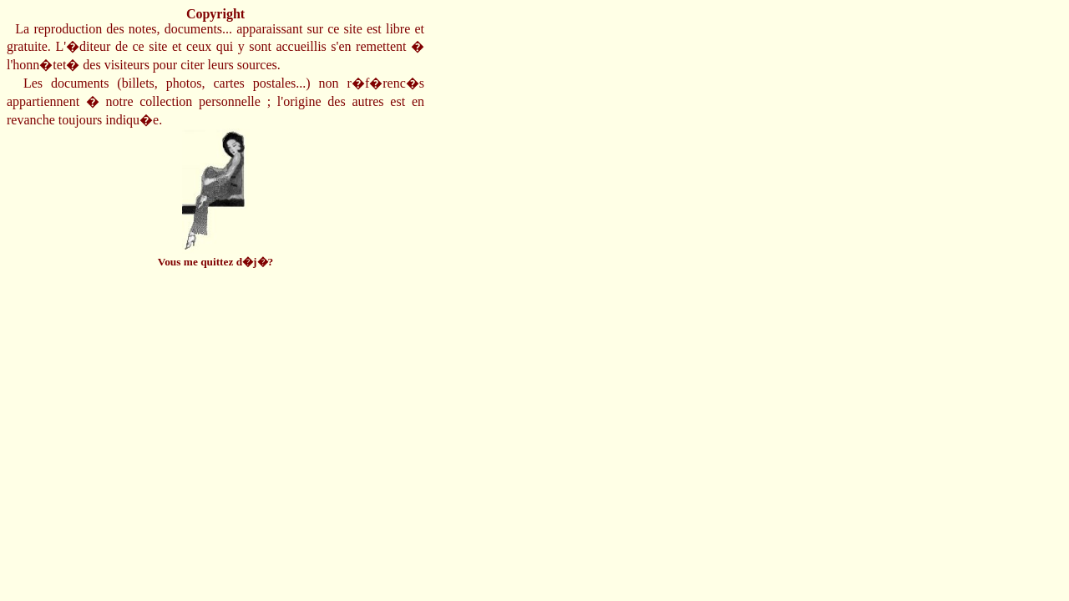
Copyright (215, 14)
